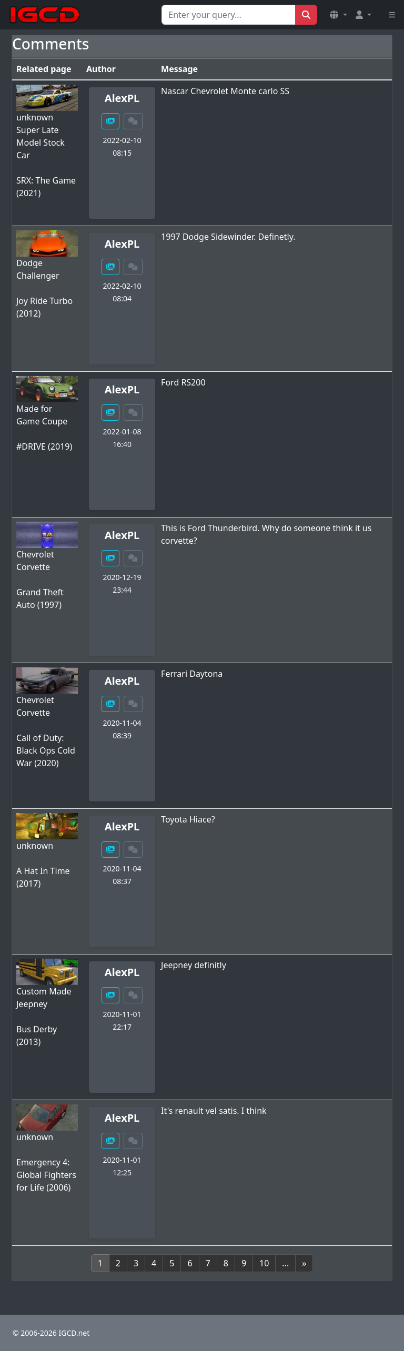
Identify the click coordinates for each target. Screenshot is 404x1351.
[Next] (304, 1263)
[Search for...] (228, 15)
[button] (338, 14)
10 (264, 1263)
